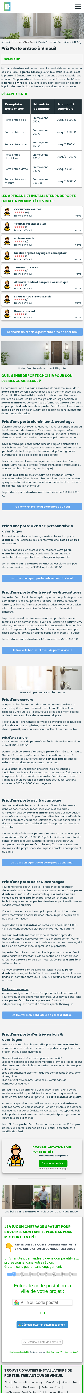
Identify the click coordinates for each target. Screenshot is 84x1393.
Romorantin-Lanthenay (28, 1382)
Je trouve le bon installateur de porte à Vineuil (42, 650)
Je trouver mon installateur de (42, 1015)
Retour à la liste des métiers (42, 1342)
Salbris (9, 1387)
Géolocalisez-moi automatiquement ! (42, 1324)
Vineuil (66, 1382)
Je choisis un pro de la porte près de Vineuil (42, 506)
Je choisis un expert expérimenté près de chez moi (42, 332)
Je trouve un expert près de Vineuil (42, 578)
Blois (7, 1382)
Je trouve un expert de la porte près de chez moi (42, 862)
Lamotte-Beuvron (27, 1387)
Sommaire (12, 59)
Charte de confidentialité (19, 1352)
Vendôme (52, 1382)
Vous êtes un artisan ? (69, 1352)
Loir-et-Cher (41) (24, 42)
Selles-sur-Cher (51, 1387)
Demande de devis (53, 1163)
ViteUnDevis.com (52, 1352)
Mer (75, 1382)
